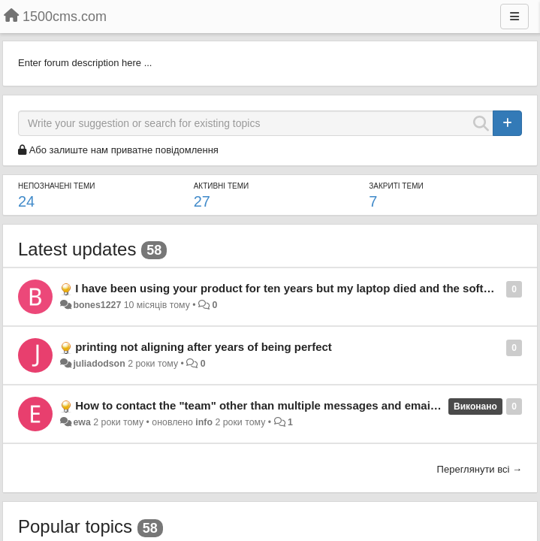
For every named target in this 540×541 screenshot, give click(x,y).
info (204, 422)
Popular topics (75, 526)
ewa (81, 422)
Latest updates (77, 249)
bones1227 (97, 305)
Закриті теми (396, 186)
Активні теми (221, 186)
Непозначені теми (56, 186)
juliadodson (99, 363)
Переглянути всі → (479, 469)
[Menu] (514, 16)
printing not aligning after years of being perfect (203, 346)
